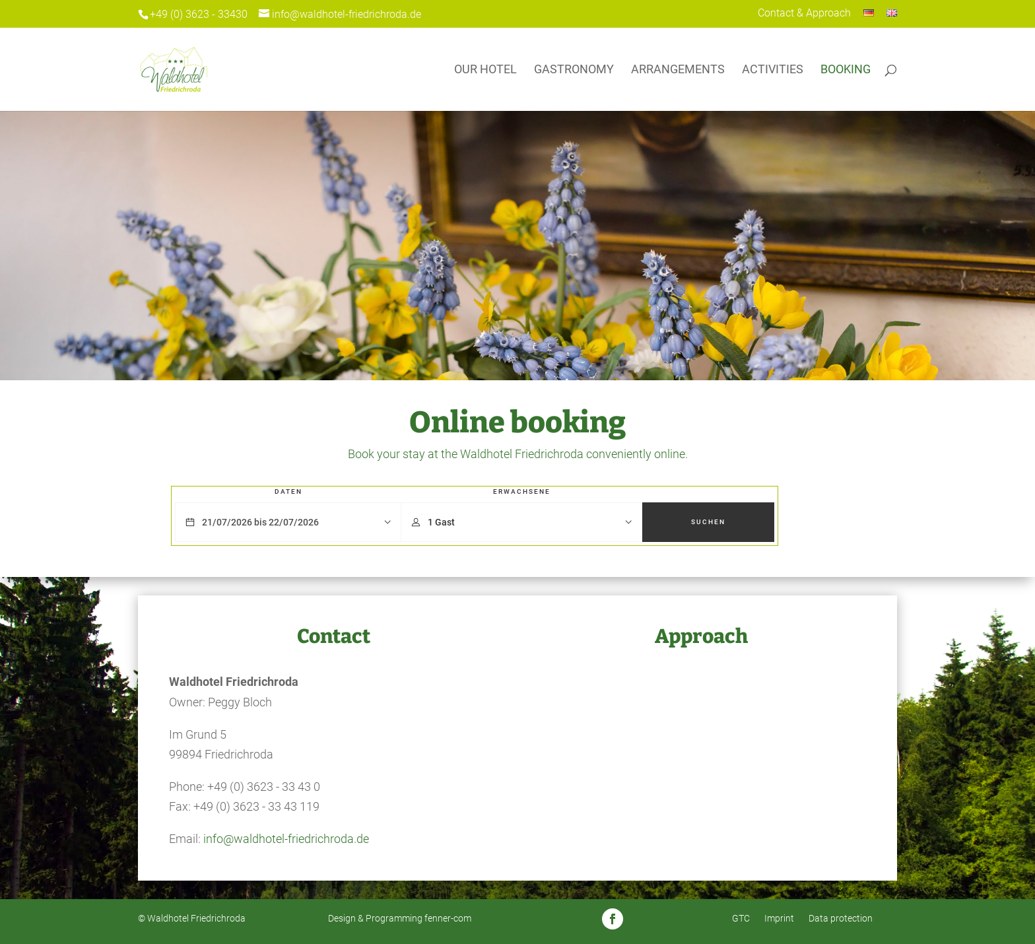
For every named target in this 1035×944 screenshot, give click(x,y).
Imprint (779, 919)
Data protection (841, 919)
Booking (845, 70)
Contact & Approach (804, 13)
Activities (772, 70)
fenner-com (447, 918)
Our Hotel (485, 70)
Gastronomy (574, 70)
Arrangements (678, 70)
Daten (288, 491)
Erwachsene (522, 491)
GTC (741, 919)
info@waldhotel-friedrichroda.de (286, 839)
